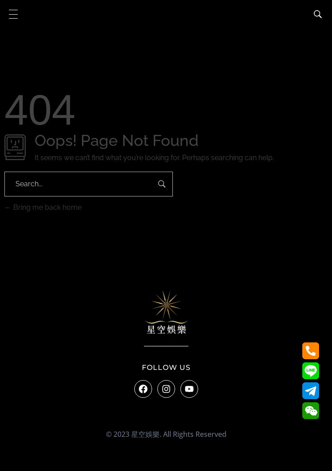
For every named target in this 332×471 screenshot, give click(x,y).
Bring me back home (43, 207)
